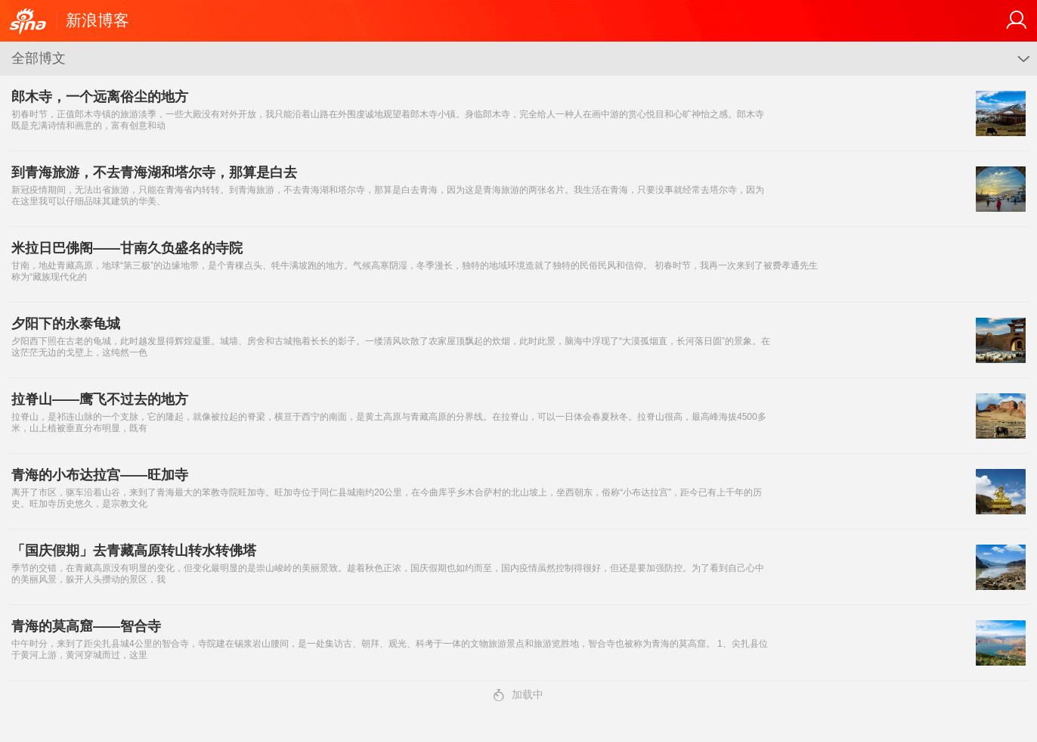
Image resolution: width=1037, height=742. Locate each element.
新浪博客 (97, 20)
